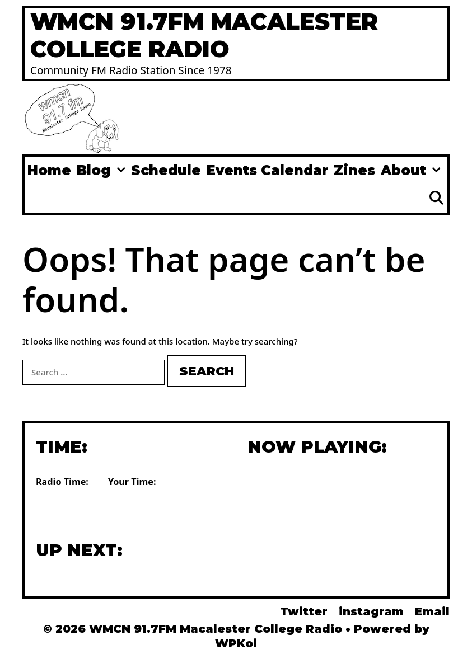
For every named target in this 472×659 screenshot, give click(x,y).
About (412, 171)
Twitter (304, 611)
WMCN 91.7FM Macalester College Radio (204, 35)
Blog (102, 171)
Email (432, 611)
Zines (354, 170)
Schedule (166, 170)
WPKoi (236, 643)
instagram (371, 611)
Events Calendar (267, 170)
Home (49, 170)
